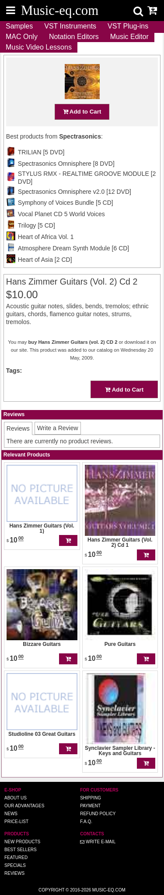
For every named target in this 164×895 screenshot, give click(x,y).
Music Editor (129, 36)
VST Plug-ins (128, 26)
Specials (15, 865)
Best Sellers (20, 849)
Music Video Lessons (39, 47)
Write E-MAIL (97, 841)
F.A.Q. (86, 821)
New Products (22, 841)
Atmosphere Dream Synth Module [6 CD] (73, 248)
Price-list (16, 821)
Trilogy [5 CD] (36, 225)
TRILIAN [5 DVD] (41, 152)
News (10, 813)
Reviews (14, 873)
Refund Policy (97, 813)
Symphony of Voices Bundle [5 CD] (65, 202)
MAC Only (22, 36)
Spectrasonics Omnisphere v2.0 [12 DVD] (74, 191)
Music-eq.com (109, 890)
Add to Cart (82, 111)
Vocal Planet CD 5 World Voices (61, 214)
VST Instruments (70, 26)
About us (15, 797)
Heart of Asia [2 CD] (45, 259)
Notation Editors (74, 36)
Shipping (90, 797)
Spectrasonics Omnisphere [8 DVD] (66, 163)
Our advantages (24, 805)
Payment (90, 805)
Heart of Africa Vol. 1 (46, 236)
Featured (16, 857)
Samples (19, 26)
